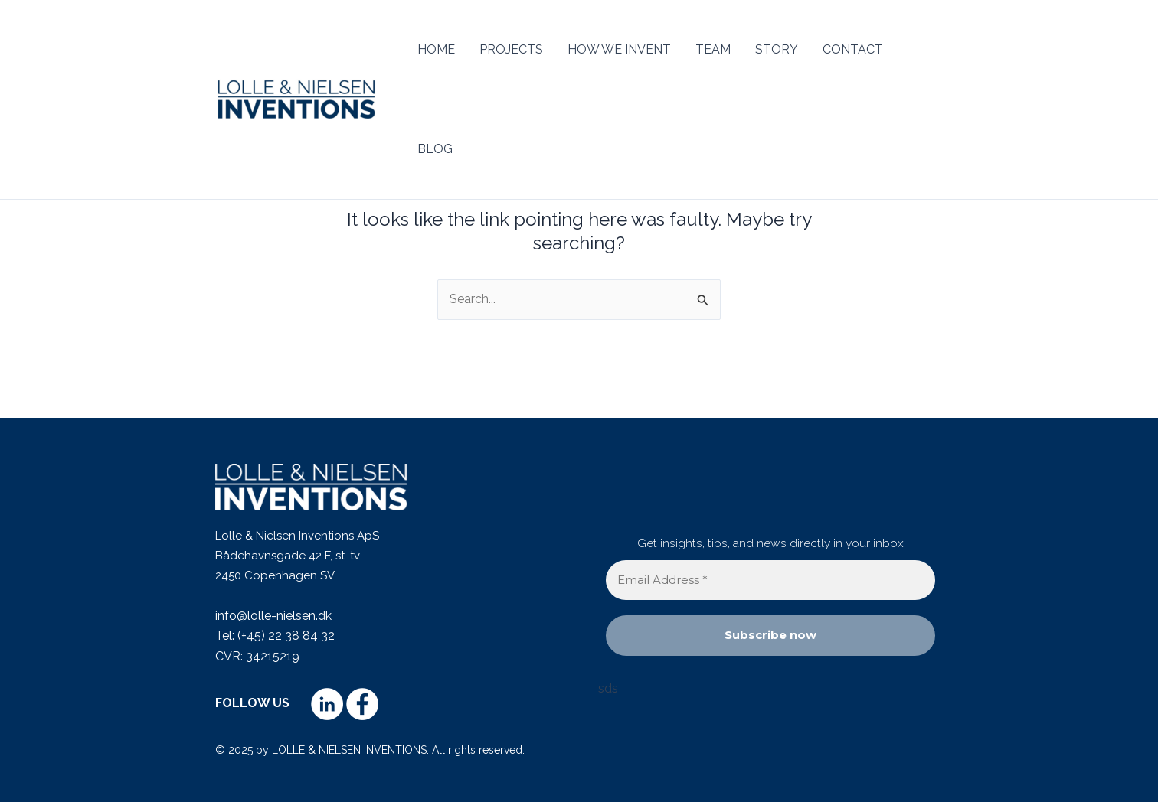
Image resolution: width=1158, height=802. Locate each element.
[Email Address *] (770, 580)
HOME (436, 49)
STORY (776, 49)
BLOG (435, 149)
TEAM (713, 49)
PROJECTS (511, 49)
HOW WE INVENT (619, 49)
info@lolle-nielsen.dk (273, 615)
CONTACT (853, 49)
